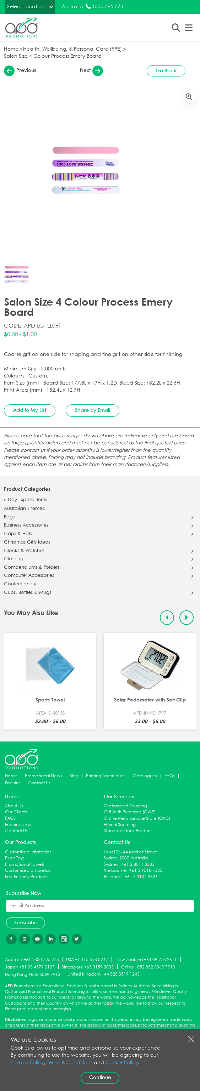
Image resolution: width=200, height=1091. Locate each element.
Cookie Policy (122, 1063)
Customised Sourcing (125, 806)
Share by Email (92, 410)
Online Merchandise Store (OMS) (137, 818)
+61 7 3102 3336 (141, 877)
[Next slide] (186, 617)
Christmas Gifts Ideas (27, 542)
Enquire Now (18, 825)
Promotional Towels (24, 864)
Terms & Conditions (69, 1063)
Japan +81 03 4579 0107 (30, 967)
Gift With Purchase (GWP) (130, 812)
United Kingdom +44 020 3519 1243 (103, 974)
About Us (14, 806)
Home (11, 49)
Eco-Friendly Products (26, 877)
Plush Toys (15, 858)
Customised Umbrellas (27, 871)
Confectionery (20, 584)
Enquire (12, 783)
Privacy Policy (27, 1063)
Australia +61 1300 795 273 (32, 960)
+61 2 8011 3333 (138, 864)
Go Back (166, 70)
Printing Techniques (105, 776)
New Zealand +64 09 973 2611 (146, 960)
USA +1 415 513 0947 (87, 960)
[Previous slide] (167, 617)
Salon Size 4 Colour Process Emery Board (53, 56)
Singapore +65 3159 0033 (88, 967)
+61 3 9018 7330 (145, 871)
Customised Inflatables (28, 852)
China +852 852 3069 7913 (148, 967)
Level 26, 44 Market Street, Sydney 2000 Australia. (131, 855)
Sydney (111, 864)
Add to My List (29, 410)
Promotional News (43, 776)
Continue (100, 1077)
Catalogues (145, 776)
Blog (74, 776)
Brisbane (112, 877)
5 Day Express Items (25, 500)
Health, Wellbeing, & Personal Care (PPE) (72, 49)
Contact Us (39, 783)
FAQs (169, 776)
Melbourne (115, 871)
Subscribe (25, 922)
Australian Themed (24, 509)
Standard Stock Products (128, 831)
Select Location (26, 6)
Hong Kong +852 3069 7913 (32, 974)
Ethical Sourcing (120, 825)
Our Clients (16, 812)
